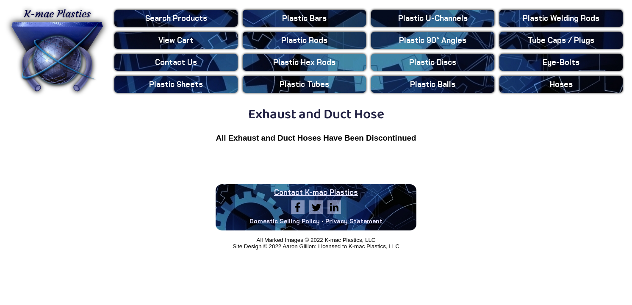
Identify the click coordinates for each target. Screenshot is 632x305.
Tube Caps (561, 40)
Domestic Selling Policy (284, 221)
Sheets (176, 84)
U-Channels (433, 18)
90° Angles (432, 40)
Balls (432, 84)
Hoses (561, 84)
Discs (432, 62)
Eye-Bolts (561, 62)
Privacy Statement (354, 221)
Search (176, 18)
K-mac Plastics (57, 50)
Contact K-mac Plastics (316, 192)
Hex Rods (304, 62)
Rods (304, 40)
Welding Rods (561, 18)
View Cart (176, 40)
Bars (304, 18)
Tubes (304, 84)
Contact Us (176, 62)
